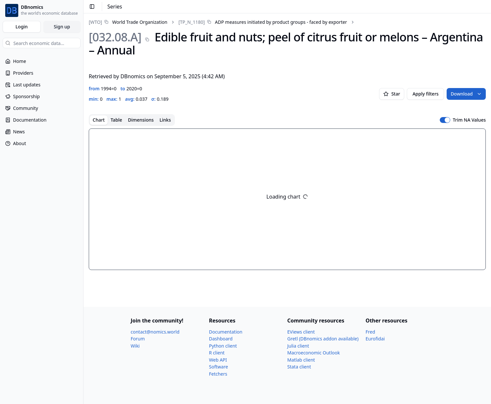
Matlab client (301, 360)
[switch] (445, 120)
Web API (218, 360)
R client (217, 353)
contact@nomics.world (155, 332)
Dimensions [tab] (141, 120)
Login (22, 26)
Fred (370, 332)
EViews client (301, 332)
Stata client (299, 367)
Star (391, 94)
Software (218, 367)
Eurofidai (375, 339)
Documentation (225, 332)
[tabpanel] (287, 199)
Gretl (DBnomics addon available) (323, 339)
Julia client (298, 346)
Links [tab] (165, 120)
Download (466, 94)
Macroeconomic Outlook (313, 353)
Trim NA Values (469, 120)
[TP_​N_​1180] (191, 22)
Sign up (62, 26)
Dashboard (221, 339)
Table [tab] (116, 120)
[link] (128, 22)
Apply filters (425, 94)
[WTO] (95, 22)
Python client (223, 346)
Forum (138, 339)
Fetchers (218, 374)
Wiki (135, 346)
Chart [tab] (99, 120)
